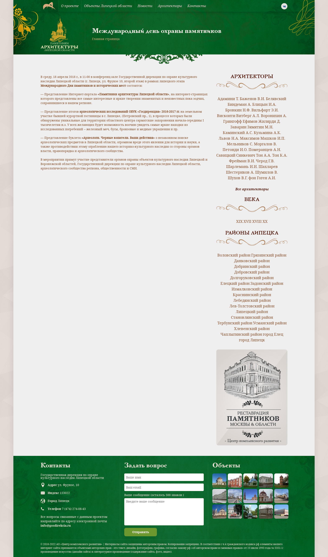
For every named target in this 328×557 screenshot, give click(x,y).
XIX (239, 221)
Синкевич (245, 155)
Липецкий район (252, 311)
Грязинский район (268, 255)
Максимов (250, 138)
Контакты (196, 6)
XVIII (257, 221)
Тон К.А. (279, 155)
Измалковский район (252, 288)
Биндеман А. (239, 104)
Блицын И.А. (264, 104)
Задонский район (266, 283)
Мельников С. (240, 143)
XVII (247, 221)
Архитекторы (170, 6)
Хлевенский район (252, 328)
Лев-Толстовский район (251, 305)
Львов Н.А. (229, 138)
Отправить (140, 532)
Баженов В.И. (252, 98)
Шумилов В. (266, 172)
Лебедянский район (252, 300)
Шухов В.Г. (238, 177)
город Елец (273, 334)
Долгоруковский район (252, 277)
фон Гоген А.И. (262, 177)
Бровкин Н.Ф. (238, 109)
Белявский (276, 98)
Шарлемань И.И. (242, 166)
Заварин (238, 126)
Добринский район (252, 266)
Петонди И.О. (235, 149)
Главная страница (106, 39)
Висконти (226, 115)
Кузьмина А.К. (267, 132)
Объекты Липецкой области (108, 6)
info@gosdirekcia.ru (56, 525)
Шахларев (268, 166)
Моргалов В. (265, 143)
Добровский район (251, 272)
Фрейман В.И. (242, 160)
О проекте (70, 6)
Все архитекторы (252, 189)
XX (265, 221)
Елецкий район (235, 283)
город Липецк (252, 339)
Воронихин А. (274, 115)
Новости (145, 6)
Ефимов (250, 121)
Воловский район (233, 255)
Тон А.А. (263, 155)
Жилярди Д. (269, 121)
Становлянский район (252, 317)
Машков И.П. (272, 138)
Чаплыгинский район (241, 334)
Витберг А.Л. (248, 115)
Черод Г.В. (265, 160)
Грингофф (232, 121)
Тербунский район (234, 322)
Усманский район (270, 322)
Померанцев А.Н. (265, 149)
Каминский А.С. (238, 132)
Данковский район (252, 260)
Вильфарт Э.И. (265, 109)
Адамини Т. (228, 98)
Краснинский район (252, 294)
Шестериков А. (240, 172)
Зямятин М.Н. (260, 126)
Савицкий (225, 155)
